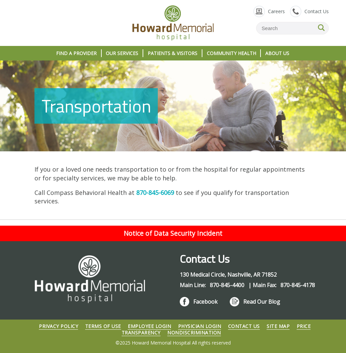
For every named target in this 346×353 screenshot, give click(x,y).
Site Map (278, 326)
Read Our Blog (261, 301)
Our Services (122, 53)
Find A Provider (76, 53)
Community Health (231, 53)
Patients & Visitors (172, 53)
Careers (276, 11)
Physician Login (199, 326)
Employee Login (149, 326)
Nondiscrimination (194, 332)
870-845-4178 (297, 285)
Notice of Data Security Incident (173, 233)
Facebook (205, 301)
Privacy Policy (58, 326)
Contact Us (316, 11)
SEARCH (321, 27)
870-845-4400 (228, 285)
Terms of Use (103, 326)
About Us (277, 53)
